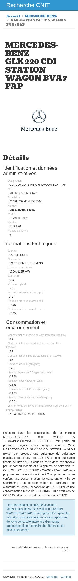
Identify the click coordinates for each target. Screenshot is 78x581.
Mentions (52, 576)
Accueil (13, 16)
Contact (66, 576)
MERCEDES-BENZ (41, 16)
